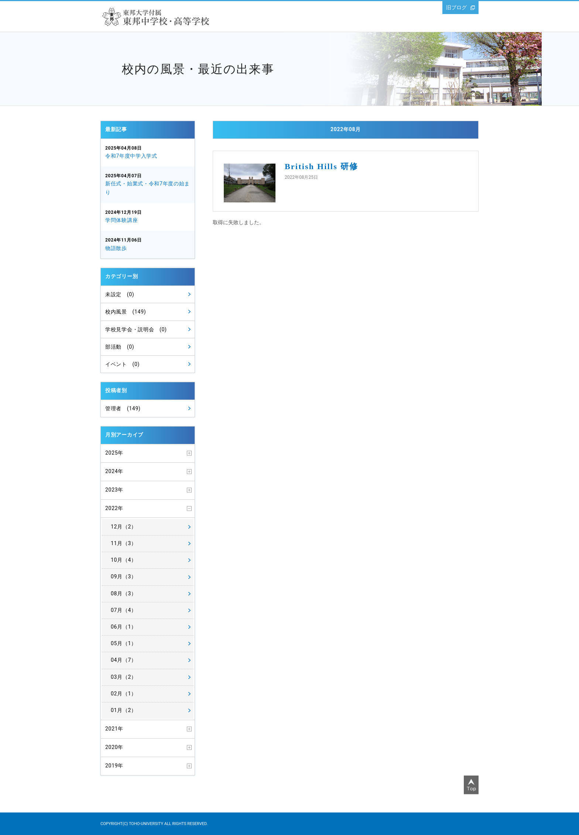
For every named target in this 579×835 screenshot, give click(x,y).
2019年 (114, 766)
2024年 (114, 471)
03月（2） (124, 677)
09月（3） (124, 576)
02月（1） (124, 694)
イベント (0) (122, 364)
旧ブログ (456, 7)
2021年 (114, 729)
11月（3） (124, 543)
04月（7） (124, 660)
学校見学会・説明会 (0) (136, 329)
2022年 (114, 508)
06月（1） (124, 627)
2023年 (114, 490)
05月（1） (124, 643)
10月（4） (124, 560)
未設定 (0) (119, 294)
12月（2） (124, 527)
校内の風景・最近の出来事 (198, 69)
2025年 (114, 453)
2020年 (114, 747)
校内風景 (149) (125, 312)
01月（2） (124, 710)
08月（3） (124, 593)
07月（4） (124, 610)
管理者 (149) (123, 408)
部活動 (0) (119, 347)
